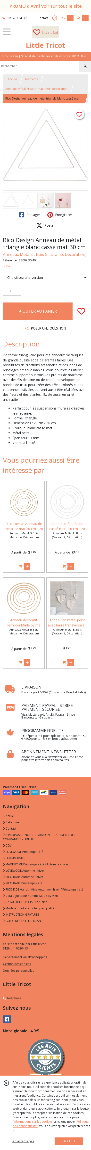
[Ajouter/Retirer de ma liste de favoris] (81, 311)
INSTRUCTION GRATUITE (21, 915)
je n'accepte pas (23, 1141)
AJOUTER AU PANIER (38, 311)
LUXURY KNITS (14, 858)
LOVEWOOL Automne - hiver (23, 871)
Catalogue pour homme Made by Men (30, 896)
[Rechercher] (85, 66)
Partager (29, 215)
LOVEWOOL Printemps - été (23, 852)
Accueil (12, 79)
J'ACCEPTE (68, 1141)
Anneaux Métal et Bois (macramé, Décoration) (44, 254)
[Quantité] (12, 291)
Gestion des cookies (17, 964)
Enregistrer (59, 215)
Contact (43, 18)
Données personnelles (18, 971)
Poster (45, 225)
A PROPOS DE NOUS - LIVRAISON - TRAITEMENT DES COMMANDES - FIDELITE (39, 837)
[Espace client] (54, 18)
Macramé (31, 79)
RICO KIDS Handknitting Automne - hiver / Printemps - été (43, 889)
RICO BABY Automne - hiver (23, 877)
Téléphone (12, 998)
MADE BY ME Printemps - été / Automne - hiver (35, 864)
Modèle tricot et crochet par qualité (28, 908)
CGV (7, 845)
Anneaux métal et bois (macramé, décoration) (36, 89)
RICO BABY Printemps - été (22, 883)
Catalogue (11, 822)
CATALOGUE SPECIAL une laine (25, 902)
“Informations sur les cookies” (33, 1122)
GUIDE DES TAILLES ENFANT (23, 921)
